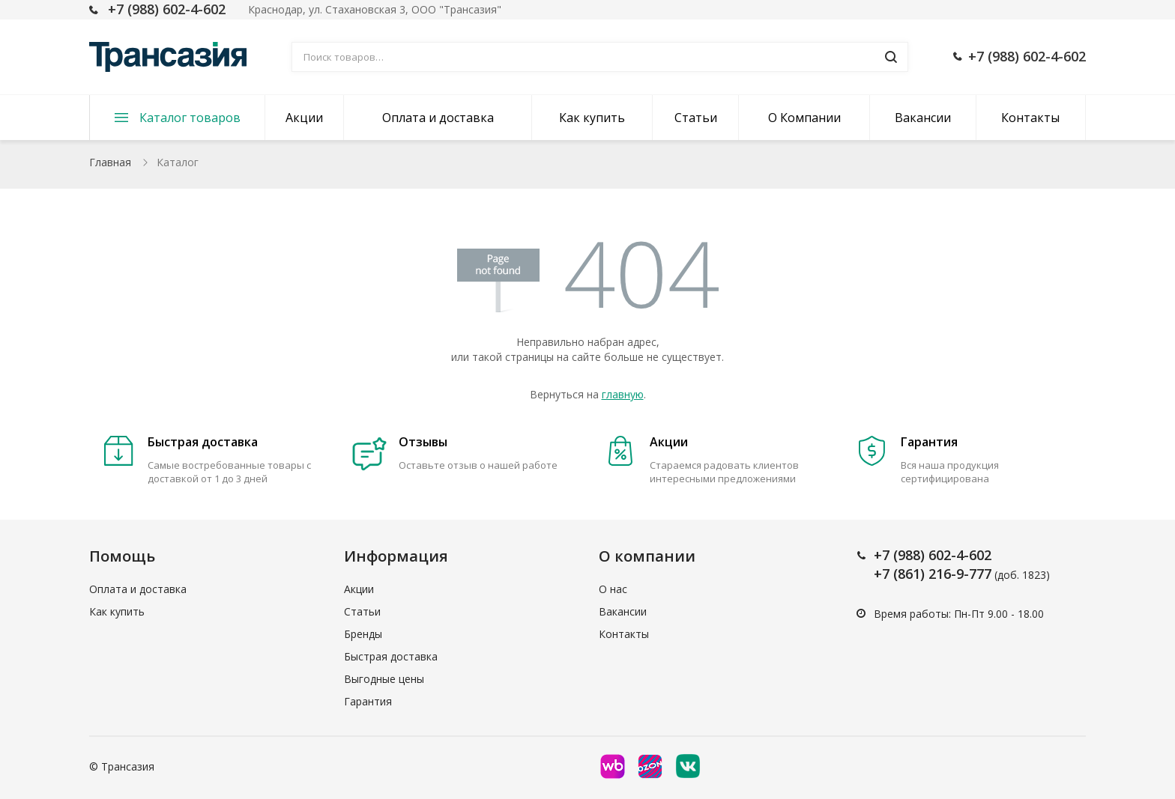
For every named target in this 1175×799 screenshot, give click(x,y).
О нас (613, 589)
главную (623, 394)
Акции (304, 117)
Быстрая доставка (391, 656)
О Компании (804, 117)
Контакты (1030, 117)
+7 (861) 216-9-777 (932, 574)
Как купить (592, 117)
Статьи (695, 117)
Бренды (363, 634)
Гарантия (368, 701)
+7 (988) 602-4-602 (167, 9)
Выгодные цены (384, 679)
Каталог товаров (190, 117)
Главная (110, 162)
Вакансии (923, 117)
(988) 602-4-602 (942, 555)
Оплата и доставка (438, 117)
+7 (883, 555)
